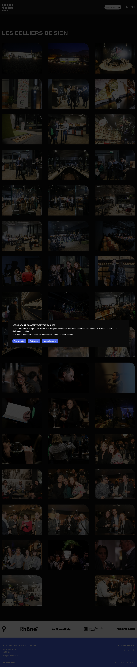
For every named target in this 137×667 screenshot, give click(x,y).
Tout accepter (19, 341)
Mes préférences (51, 341)
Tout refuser (34, 341)
